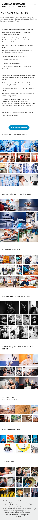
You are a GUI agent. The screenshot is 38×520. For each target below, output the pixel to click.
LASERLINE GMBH (8, 462)
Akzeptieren (25, 515)
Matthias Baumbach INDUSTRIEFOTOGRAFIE (14, 5)
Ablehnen (18, 516)
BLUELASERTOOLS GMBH (11, 430)
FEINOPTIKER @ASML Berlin (11, 250)
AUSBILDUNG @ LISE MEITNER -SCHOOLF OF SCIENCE (17, 348)
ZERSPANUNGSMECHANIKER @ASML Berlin (17, 194)
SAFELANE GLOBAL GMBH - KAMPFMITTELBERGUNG (11, 399)
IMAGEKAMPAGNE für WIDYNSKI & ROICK (16, 296)
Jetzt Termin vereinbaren (19, 127)
